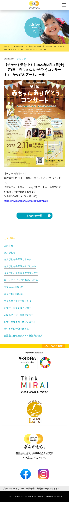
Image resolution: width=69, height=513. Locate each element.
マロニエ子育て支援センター (19, 301)
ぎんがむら (9, 252)
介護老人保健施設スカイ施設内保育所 (23, 335)
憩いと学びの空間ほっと (16, 328)
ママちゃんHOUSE (13, 287)
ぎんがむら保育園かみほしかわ (20, 266)
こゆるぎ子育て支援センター (19, 314)
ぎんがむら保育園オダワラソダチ (21, 273)
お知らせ (8, 245)
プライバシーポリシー (13, 488)
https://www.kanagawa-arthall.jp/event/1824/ (26, 201)
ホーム (6, 46)
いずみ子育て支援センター (17, 307)
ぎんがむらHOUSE (13, 294)
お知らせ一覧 (19, 46)
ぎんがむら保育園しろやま (17, 259)
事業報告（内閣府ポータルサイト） (43, 488)
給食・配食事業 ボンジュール (20, 321)
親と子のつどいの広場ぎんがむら (21, 280)
